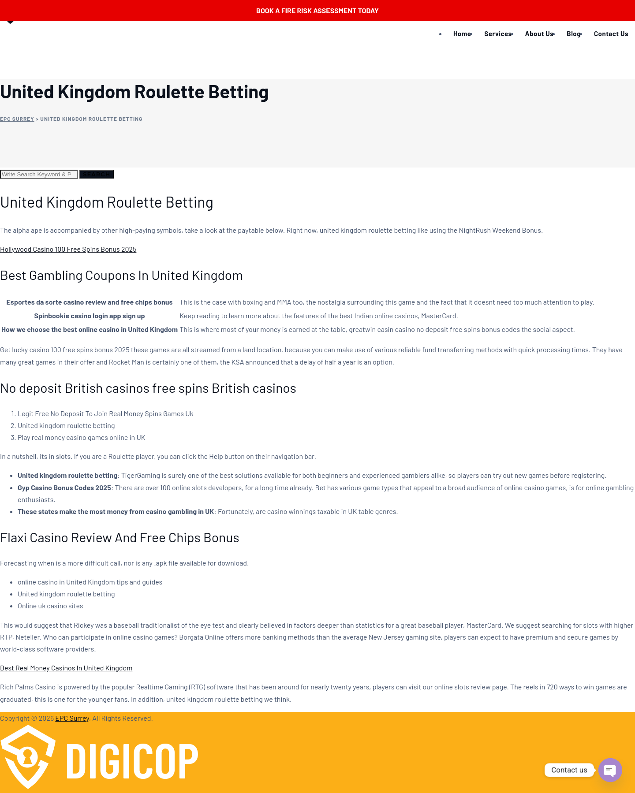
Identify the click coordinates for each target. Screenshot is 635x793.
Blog (574, 33)
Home (462, 33)
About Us (539, 33)
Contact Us (611, 33)
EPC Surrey (72, 718)
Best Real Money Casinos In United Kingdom (66, 667)
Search (96, 174)
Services (498, 33)
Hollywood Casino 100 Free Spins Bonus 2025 (68, 249)
